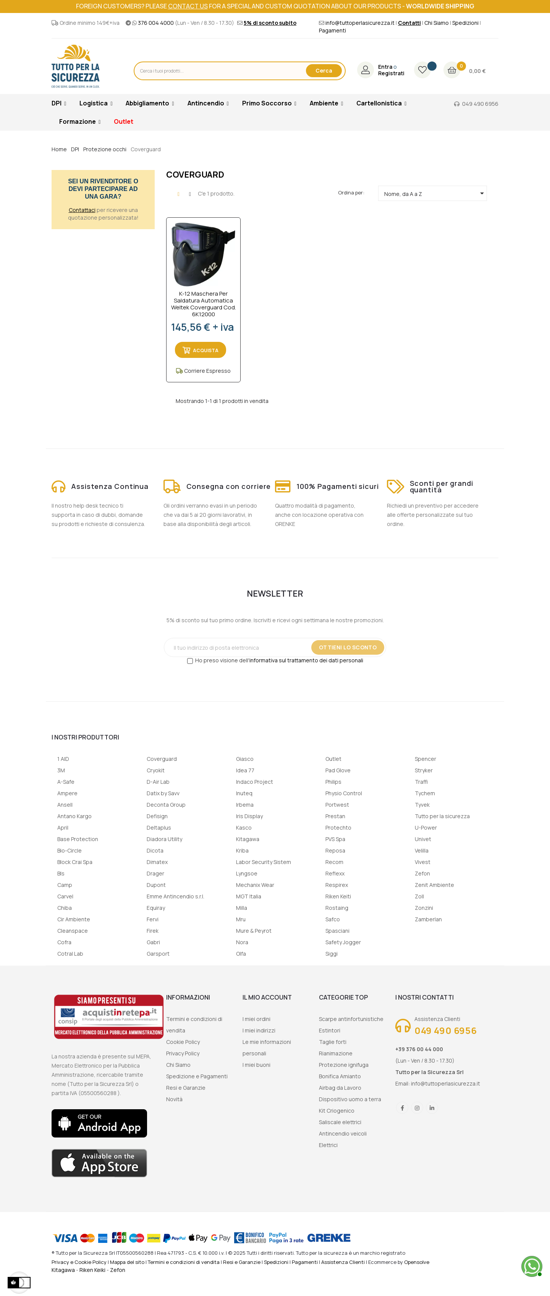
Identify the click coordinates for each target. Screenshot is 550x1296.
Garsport (158, 953)
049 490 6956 (480, 103)
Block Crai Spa (74, 862)
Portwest (337, 804)
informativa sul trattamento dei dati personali (306, 660)
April (62, 827)
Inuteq (244, 793)
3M (61, 770)
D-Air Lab (158, 781)
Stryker (424, 770)
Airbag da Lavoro (340, 1087)
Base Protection (77, 839)
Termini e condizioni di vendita (184, 1262)
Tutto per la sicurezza (442, 816)
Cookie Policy (183, 1041)
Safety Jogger (343, 942)
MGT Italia (248, 896)
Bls (61, 873)
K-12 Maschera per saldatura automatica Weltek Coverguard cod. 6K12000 (203, 304)
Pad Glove (338, 770)
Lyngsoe (246, 873)
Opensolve (416, 1262)
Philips (333, 781)
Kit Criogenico (336, 1110)
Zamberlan (428, 919)
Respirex (336, 884)
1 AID (63, 758)
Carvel (65, 896)
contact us (188, 6)
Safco (332, 919)
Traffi (421, 781)
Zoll (419, 896)
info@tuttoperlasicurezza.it (360, 22)
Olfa (241, 953)
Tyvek (422, 804)
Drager (155, 873)
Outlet (333, 758)
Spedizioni (465, 22)
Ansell (65, 804)
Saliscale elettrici (340, 1122)
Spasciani (337, 930)
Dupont (156, 884)
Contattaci (82, 210)
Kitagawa (247, 839)
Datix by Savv (163, 793)
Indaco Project (254, 781)
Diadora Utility (164, 839)
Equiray (156, 907)
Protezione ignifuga (344, 1064)
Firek (153, 930)
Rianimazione (336, 1053)
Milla (241, 907)
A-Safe (65, 781)
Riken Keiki (92, 1269)
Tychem (425, 793)
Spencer (425, 758)
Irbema (245, 804)
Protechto (338, 827)
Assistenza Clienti (343, 1262)
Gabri (153, 942)
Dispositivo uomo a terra (350, 1099)
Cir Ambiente (73, 919)
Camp (64, 884)
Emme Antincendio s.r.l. (175, 896)
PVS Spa (335, 839)
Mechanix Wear (255, 884)
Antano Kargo (74, 816)
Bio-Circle (69, 850)
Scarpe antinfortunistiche (351, 1019)
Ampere (67, 793)
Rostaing (336, 907)
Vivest (422, 862)
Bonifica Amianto (340, 1076)
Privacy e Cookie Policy (79, 1262)
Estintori (329, 1030)
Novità (174, 1099)
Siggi (331, 953)
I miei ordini (256, 1019)
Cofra (64, 942)
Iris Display (249, 816)
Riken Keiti (338, 896)
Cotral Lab (70, 953)
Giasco (245, 758)
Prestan (335, 816)
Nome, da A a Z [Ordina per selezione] (435, 193)
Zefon (422, 873)
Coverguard (162, 758)
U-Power (426, 827)
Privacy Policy (182, 1053)
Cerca (323, 70)
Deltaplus (159, 827)
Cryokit (156, 770)
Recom (334, 862)
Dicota (155, 850)
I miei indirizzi (259, 1030)
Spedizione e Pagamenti (197, 1076)
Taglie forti (332, 1041)
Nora (242, 942)
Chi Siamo (436, 22)
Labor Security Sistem (263, 862)
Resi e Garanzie (185, 1087)
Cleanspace (72, 930)
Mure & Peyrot (254, 930)
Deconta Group (166, 804)
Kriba (242, 850)
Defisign (157, 816)
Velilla (422, 850)
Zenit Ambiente (434, 884)
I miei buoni (256, 1064)
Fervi (153, 919)
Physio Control (343, 793)
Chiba (64, 907)
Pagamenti (332, 30)
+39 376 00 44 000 (419, 1049)
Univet (423, 839)
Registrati (391, 73)
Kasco (244, 827)
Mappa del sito (127, 1262)
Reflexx (335, 873)
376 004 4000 (156, 22)
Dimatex (157, 862)
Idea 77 (245, 770)
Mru (241, 919)
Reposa (335, 850)
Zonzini (424, 907)
